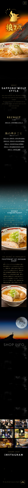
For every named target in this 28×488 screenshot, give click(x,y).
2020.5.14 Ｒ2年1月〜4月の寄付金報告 (14, 141)
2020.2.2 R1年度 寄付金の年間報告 (14, 144)
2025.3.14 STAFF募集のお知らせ (14, 122)
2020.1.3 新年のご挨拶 (14, 149)
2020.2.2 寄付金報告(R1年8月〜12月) (14, 147)
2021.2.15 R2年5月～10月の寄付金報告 (14, 138)
